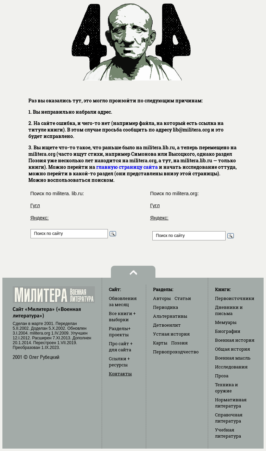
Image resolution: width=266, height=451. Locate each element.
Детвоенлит (167, 325)
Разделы (119, 331)
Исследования (231, 367)
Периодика (165, 307)
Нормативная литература (230, 403)
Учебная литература (228, 433)
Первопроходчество (176, 352)
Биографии (227, 331)
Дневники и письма (229, 310)
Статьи (183, 298)
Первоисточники (234, 298)
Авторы (162, 298)
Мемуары (226, 322)
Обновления (123, 301)
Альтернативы (170, 316)
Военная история (234, 340)
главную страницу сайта (127, 167)
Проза (221, 376)
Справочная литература (228, 418)
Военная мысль (233, 358)
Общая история (232, 349)
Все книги (122, 316)
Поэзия (179, 343)
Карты (160, 343)
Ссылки (119, 361)
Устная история (171, 334)
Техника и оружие (226, 387)
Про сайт (120, 346)
